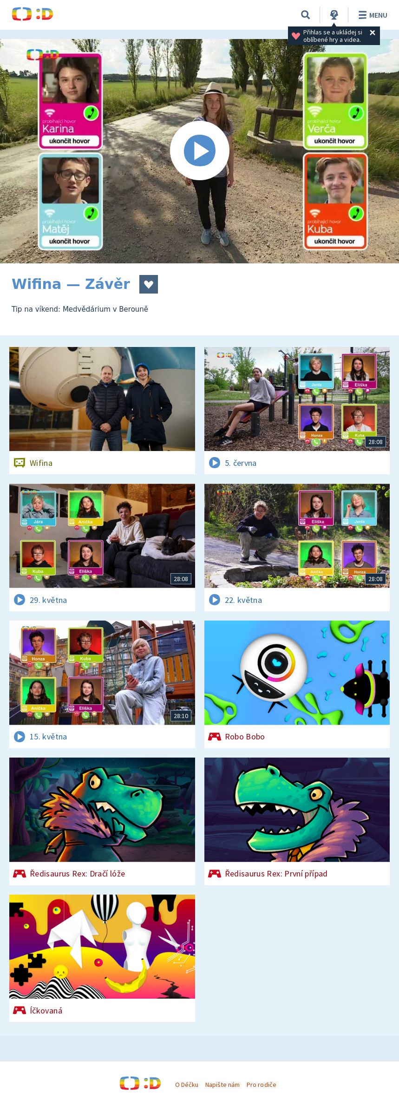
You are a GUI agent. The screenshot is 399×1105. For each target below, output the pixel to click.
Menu (371, 15)
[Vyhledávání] (306, 15)
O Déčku (186, 1084)
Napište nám (222, 1084)
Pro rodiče (261, 1084)
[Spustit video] (199, 151)
